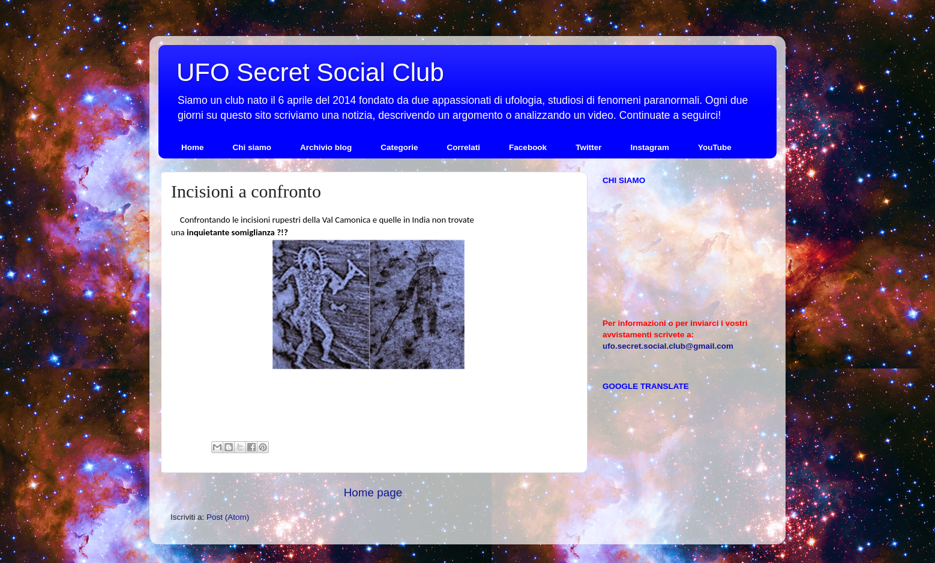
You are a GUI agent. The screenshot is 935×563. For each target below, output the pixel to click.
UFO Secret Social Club (310, 72)
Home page (373, 492)
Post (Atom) (227, 517)
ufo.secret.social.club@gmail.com (668, 346)
